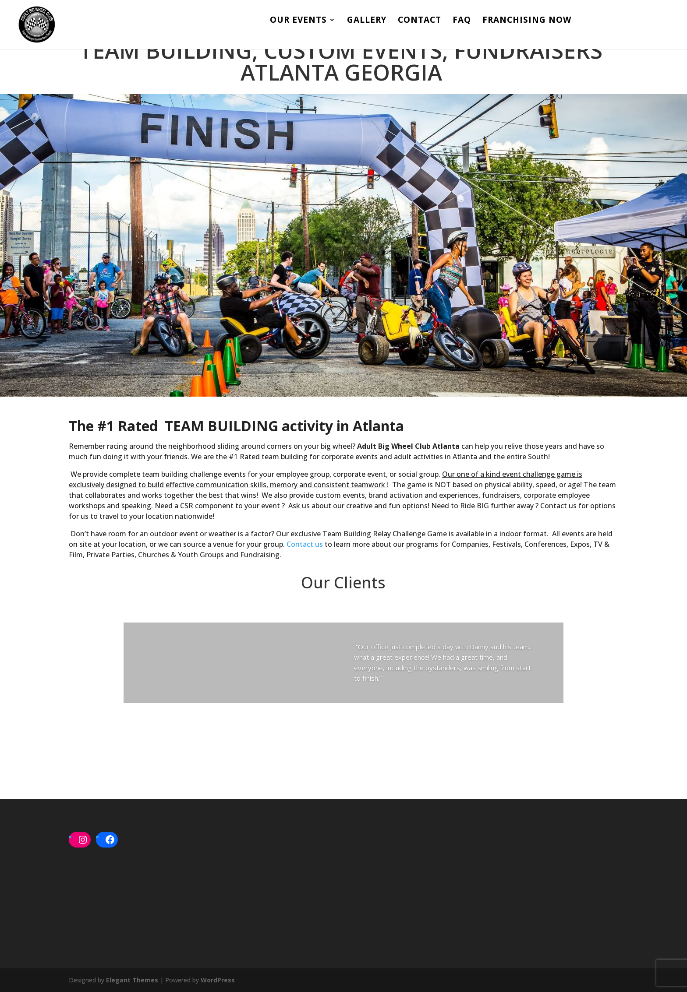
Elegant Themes (132, 980)
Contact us (305, 544)
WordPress (218, 980)
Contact (419, 22)
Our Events (298, 22)
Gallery (366, 22)
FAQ (462, 22)
